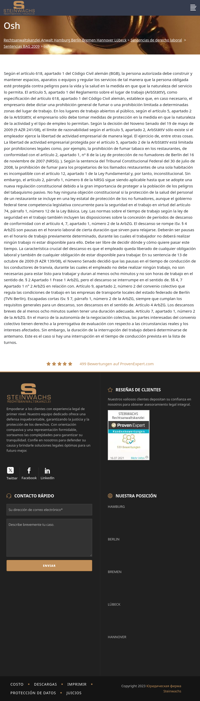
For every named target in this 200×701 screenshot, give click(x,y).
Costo (17, 684)
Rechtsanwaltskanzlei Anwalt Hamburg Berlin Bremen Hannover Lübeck (65, 40)
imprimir (77, 684)
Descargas (45, 684)
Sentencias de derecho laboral (156, 40)
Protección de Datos (33, 692)
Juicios (74, 692)
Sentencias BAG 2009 (22, 46)
